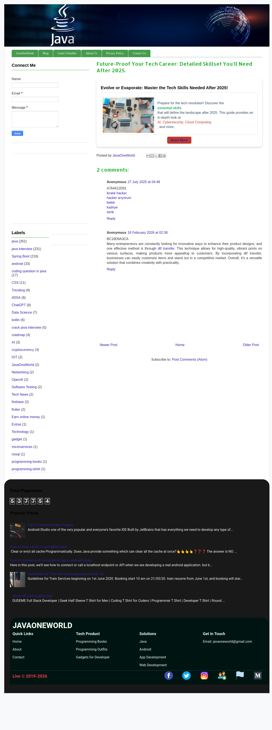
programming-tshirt (26, 469)
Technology (20, 432)
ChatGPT (19, 305)
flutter (16, 409)
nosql (16, 454)
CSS (15, 282)
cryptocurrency (23, 350)
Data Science (22, 312)
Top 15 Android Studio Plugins (50, 525)
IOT (14, 357)
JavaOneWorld (25, 53)
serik (110, 212)
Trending (18, 290)
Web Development (153, 665)
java (15, 241)
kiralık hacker (117, 193)
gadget (17, 439)
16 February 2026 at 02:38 (148, 232)
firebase (18, 402)
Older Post (251, 345)
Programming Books (91, 642)
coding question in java (29, 271)
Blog (46, 53)
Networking (20, 372)
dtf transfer (166, 248)
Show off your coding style (32, 596)
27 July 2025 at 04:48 (144, 182)
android (17, 264)
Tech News (20, 394)
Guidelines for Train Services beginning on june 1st (66, 574)
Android (145, 649)
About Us (91, 53)
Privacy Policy (115, 53)
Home (180, 345)
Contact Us (139, 53)
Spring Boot (20, 256)
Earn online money (26, 417)
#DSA (16, 297)
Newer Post (108, 345)
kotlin (16, 320)
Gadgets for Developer (93, 657)
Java (143, 642)
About (17, 649)
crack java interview (26, 327)
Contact (18, 657)
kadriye (112, 207)
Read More (179, 140)
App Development (152, 657)
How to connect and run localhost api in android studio (51, 560)
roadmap (18, 335)
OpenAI (17, 379)
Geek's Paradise (67, 53)
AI (13, 342)
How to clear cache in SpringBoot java (38, 547)
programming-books (27, 461)
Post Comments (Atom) (189, 359)
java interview (22, 249)
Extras (16, 424)
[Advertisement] (50, 190)
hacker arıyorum (119, 198)
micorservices (22, 447)
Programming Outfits (91, 649)
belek (111, 202)
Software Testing (24, 387)
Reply (111, 218)
